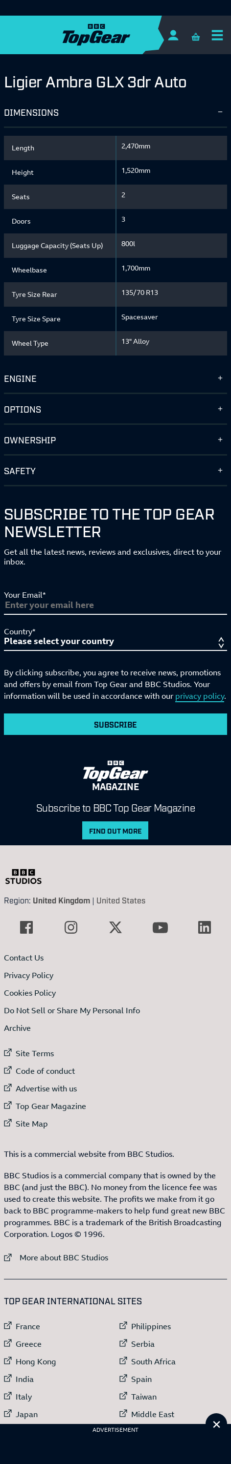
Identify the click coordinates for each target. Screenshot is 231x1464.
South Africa (153, 1361)
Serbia (143, 1344)
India (25, 1379)
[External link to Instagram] (71, 927)
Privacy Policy (28, 975)
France (28, 1326)
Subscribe (115, 724)
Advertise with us (46, 1088)
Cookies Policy (30, 993)
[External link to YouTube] (160, 927)
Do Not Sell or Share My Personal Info (72, 1010)
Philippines (151, 1326)
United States (120, 900)
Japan (27, 1414)
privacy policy (199, 695)
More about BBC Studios (56, 1257)
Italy (24, 1396)
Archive (17, 1028)
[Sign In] (173, 34)
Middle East (152, 1414)
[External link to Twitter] (115, 927)
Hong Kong (36, 1361)
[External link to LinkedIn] (204, 927)
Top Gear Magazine (51, 1106)
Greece (29, 1344)
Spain (141, 1379)
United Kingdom (61, 900)
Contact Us (24, 957)
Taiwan (144, 1396)
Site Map (32, 1124)
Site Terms (35, 1053)
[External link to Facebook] (26, 927)
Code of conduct (45, 1071)
